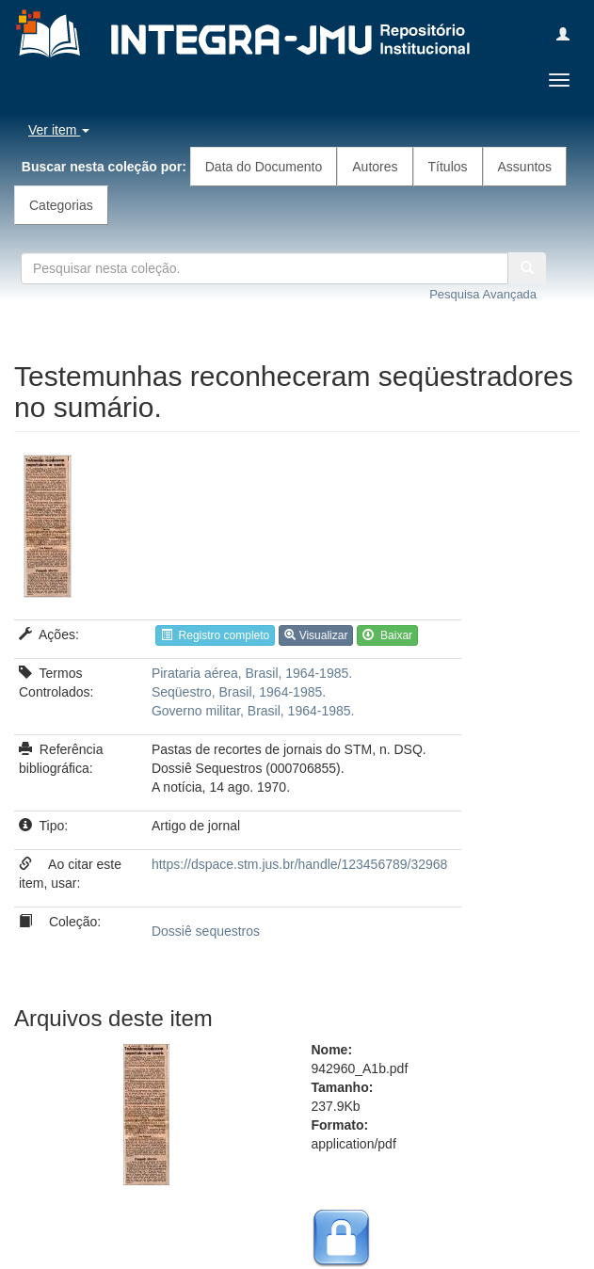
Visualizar (315, 635)
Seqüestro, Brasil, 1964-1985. (239, 691)
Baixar (387, 635)
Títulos (448, 166)
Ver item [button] (58, 129)
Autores (374, 166)
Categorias (61, 205)
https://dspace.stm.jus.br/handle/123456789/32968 (299, 864)
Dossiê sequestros (206, 931)
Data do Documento (264, 166)
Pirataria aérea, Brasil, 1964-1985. (252, 673)
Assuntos (525, 166)
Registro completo (215, 635)
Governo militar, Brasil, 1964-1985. (253, 710)
